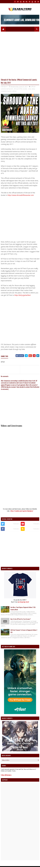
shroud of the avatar (20, 89)
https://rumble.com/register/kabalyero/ (22, 511)
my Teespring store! (23, 602)
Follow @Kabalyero (6, 775)
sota (29, 89)
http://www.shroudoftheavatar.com (21, 195)
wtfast (14, 91)
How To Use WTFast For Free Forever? (20, 619)
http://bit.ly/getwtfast (23, 295)
